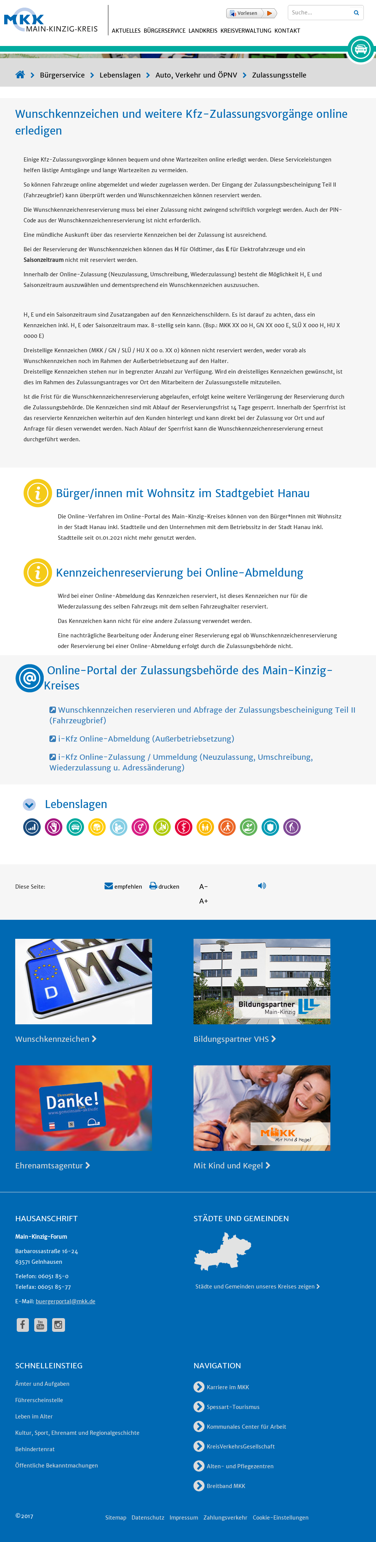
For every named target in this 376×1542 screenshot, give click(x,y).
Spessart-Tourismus (227, 1407)
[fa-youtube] (40, 1325)
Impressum (184, 1517)
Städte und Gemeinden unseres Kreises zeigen (258, 1286)
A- (203, 886)
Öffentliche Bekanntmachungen (56, 1465)
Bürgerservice (165, 30)
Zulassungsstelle (279, 75)
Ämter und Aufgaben (42, 1383)
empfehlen (123, 886)
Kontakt (287, 30)
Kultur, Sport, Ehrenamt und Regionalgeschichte (77, 1432)
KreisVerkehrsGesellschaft (234, 1446)
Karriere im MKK (221, 1387)
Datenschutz (148, 1517)
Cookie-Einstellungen (281, 1517)
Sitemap (115, 1517)
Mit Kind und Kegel (232, 1165)
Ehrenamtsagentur (52, 1165)
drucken (164, 886)
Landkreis (203, 30)
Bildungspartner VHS (235, 1039)
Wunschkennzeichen (56, 1039)
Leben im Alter (34, 1416)
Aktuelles (126, 30)
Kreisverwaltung (246, 30)
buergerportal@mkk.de (65, 1301)
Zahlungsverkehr (225, 1517)
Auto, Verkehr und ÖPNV (196, 75)
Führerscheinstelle (39, 1400)
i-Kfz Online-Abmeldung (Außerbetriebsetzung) (141, 738)
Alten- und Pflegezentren (234, 1466)
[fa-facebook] (23, 1325)
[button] (251, 13)
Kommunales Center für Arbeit (240, 1426)
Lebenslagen (120, 75)
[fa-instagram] (58, 1325)
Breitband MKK (219, 1486)
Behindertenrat (35, 1449)
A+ (203, 901)
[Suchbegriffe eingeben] (326, 12)
